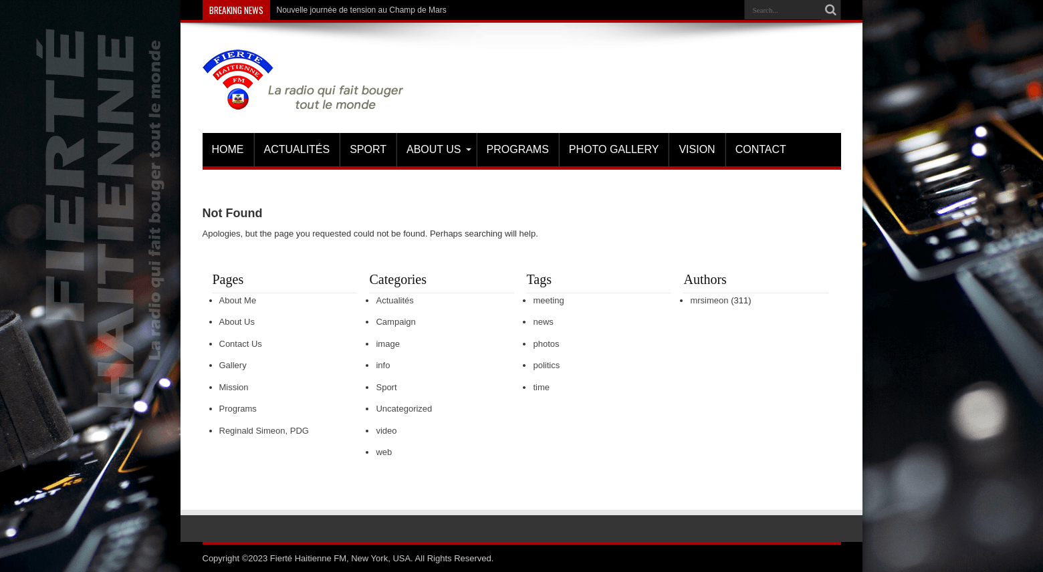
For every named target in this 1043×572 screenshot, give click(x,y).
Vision (697, 149)
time (541, 387)
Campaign (395, 322)
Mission (234, 387)
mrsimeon (709, 300)
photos (546, 344)
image (387, 344)
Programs (518, 149)
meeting (548, 300)
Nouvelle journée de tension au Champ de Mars (362, 10)
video (386, 431)
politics (546, 365)
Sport (368, 149)
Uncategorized (404, 409)
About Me (238, 300)
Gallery (233, 365)
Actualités (297, 149)
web (384, 452)
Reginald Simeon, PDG (264, 431)
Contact (760, 149)
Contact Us (240, 344)
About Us (439, 149)
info (383, 365)
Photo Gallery (614, 149)
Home (228, 149)
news (543, 322)
